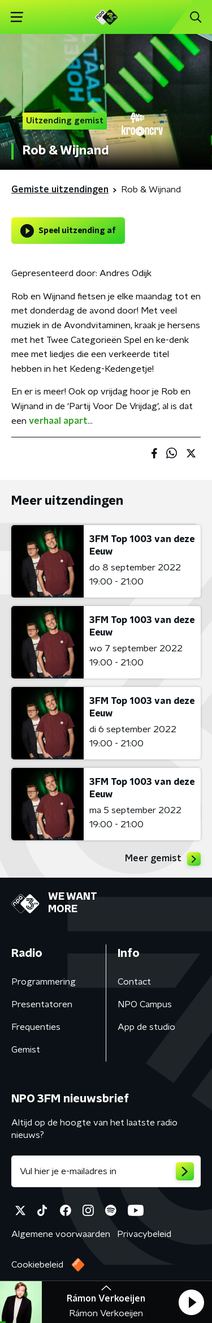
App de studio (146, 1027)
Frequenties (35, 1027)
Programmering (43, 981)
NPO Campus (145, 1004)
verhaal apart (58, 421)
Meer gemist (163, 859)
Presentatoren (41, 1004)
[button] (191, 1302)
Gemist (25, 1049)
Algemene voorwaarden (60, 1234)
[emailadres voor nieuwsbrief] (106, 1171)
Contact (134, 981)
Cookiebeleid (37, 1264)
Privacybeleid (144, 1234)
